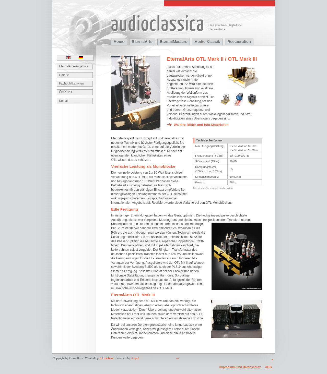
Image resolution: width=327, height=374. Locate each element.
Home (119, 41)
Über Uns (65, 92)
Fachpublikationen (71, 83)
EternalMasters (174, 41)
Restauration (239, 41)
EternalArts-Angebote (73, 66)
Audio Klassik (207, 41)
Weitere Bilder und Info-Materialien (201, 125)
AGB (268, 367)
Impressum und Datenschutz (240, 367)
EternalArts (142, 41)
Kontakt (64, 101)
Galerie (64, 75)
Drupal (135, 358)
